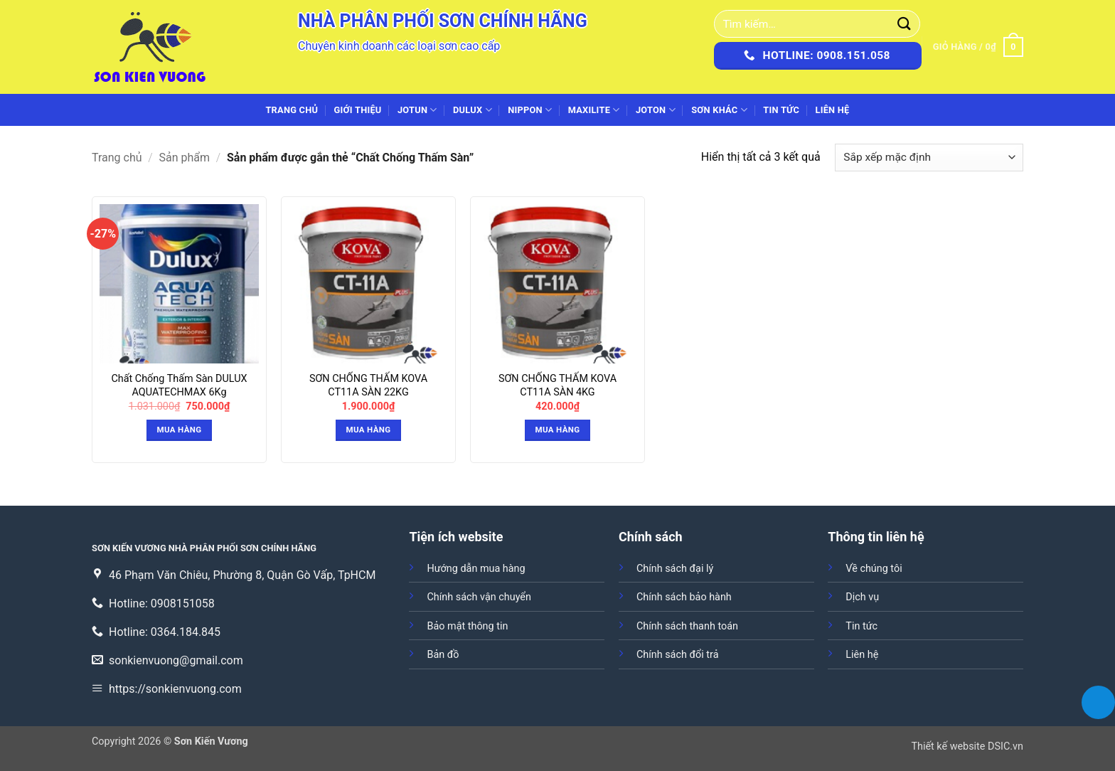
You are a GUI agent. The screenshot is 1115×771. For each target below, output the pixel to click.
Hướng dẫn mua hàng (476, 569)
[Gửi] (904, 24)
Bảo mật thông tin (467, 626)
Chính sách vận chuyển (478, 597)
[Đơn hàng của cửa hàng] (929, 157)
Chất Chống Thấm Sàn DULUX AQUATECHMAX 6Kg (179, 385)
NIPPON (530, 110)
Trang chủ (291, 110)
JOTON (656, 110)
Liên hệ (832, 110)
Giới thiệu (358, 110)
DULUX (472, 110)
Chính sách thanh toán (687, 626)
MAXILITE (594, 110)
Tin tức (781, 110)
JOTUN (417, 110)
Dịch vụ (862, 597)
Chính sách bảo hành (684, 597)
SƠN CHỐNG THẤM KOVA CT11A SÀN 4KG (557, 385)
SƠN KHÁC (719, 110)
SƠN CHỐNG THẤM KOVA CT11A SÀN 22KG (368, 385)
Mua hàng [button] (179, 430)
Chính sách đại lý (674, 569)
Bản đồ (443, 655)
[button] (978, 47)
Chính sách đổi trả (677, 655)
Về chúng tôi (873, 569)
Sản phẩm (184, 157)
